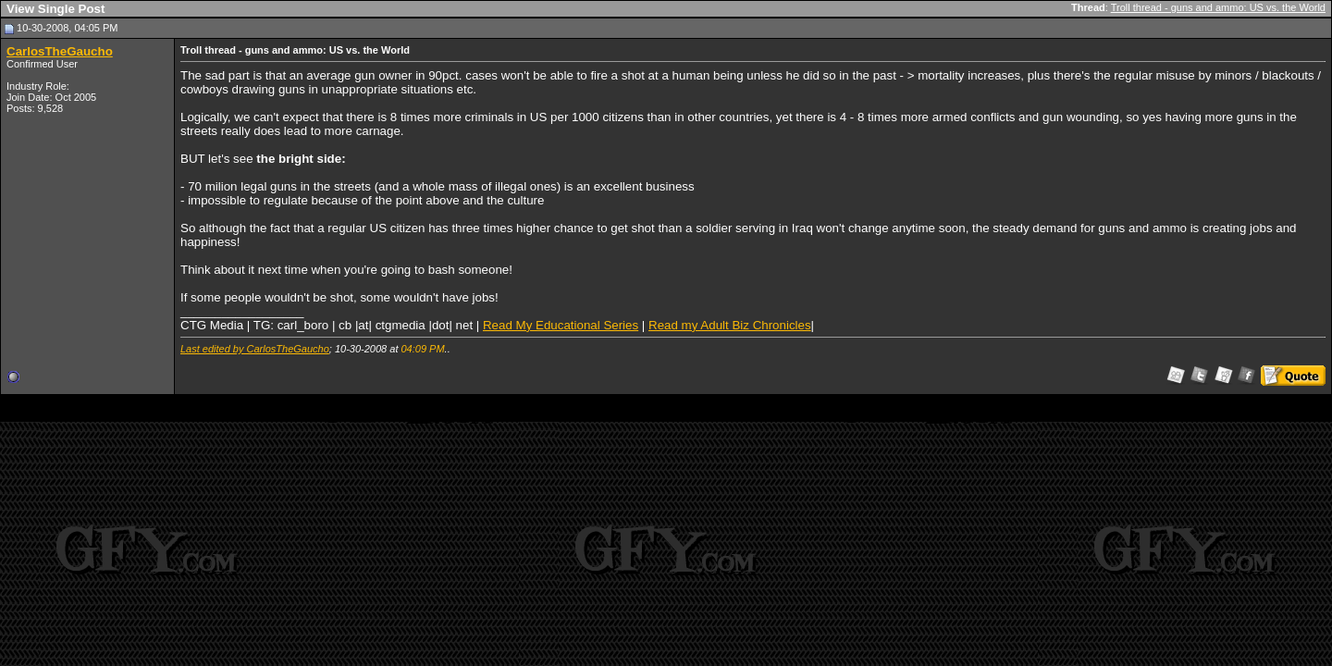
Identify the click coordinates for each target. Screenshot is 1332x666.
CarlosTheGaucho (59, 51)
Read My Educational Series (560, 325)
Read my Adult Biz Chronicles (729, 325)
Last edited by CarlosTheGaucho (254, 348)
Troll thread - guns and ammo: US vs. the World (1218, 7)
